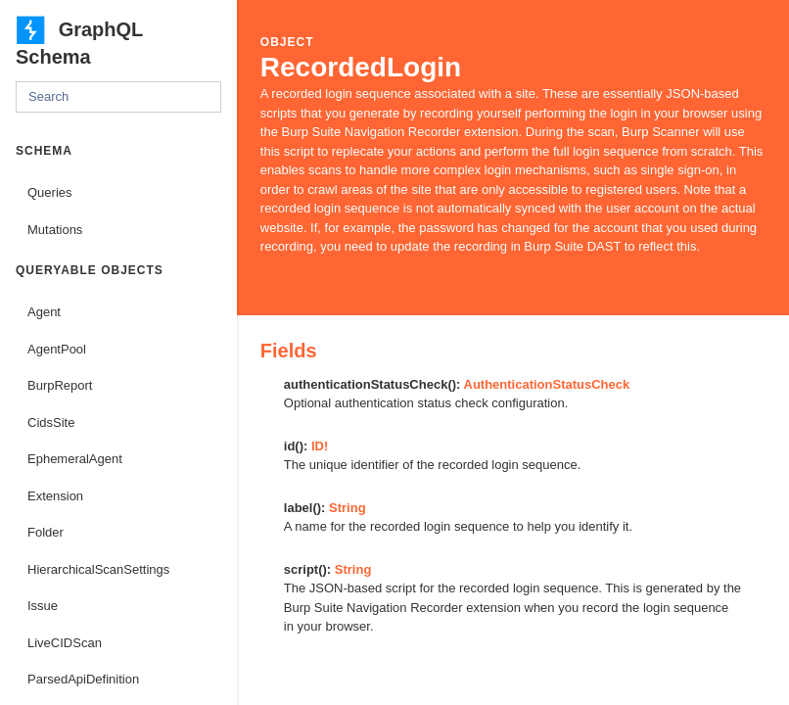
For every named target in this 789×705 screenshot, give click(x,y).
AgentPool (56, 349)
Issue (42, 605)
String (347, 507)
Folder (45, 532)
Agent (44, 312)
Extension (55, 496)
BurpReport (59, 385)
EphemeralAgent (74, 458)
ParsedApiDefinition (83, 679)
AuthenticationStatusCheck (547, 384)
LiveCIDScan (64, 642)
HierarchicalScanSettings (98, 569)
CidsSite (50, 422)
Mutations (54, 229)
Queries (49, 192)
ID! (319, 446)
